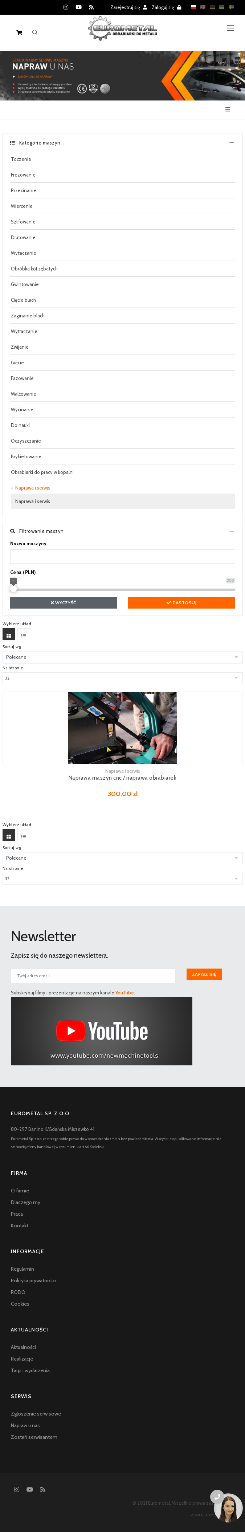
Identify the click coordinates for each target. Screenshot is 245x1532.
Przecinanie (23, 190)
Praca (17, 1214)
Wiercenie (22, 206)
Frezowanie (23, 175)
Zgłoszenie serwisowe (36, 1413)
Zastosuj (181, 602)
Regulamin (22, 1269)
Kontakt (19, 1225)
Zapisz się (204, 974)
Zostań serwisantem (34, 1437)
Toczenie (21, 159)
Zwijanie (20, 347)
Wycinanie (22, 409)
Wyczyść (63, 602)
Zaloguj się (166, 7)
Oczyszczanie (26, 441)
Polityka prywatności (33, 1280)
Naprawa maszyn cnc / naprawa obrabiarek (123, 778)
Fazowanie (22, 378)
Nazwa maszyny (28, 543)
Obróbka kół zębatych (34, 269)
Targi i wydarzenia (30, 1370)
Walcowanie (23, 394)
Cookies (20, 1304)
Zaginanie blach (28, 315)
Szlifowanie (23, 222)
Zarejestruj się (128, 7)
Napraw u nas (25, 1425)
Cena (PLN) (23, 572)
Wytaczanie (23, 253)
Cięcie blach (23, 300)
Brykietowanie (26, 456)
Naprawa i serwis (32, 488)
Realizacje (22, 1358)
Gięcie (17, 362)
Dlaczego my (25, 1202)
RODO (18, 1292)
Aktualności (23, 1347)
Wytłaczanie (24, 331)
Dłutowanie (23, 237)
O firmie (20, 1190)
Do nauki (20, 425)
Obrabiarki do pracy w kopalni (42, 472)
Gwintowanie (25, 284)
